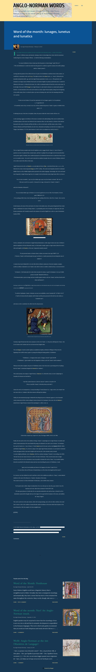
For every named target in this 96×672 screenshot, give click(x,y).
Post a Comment (22, 602)
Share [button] (74, 52)
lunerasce (39, 373)
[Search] (76, 5)
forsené (34, 368)
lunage (31, 76)
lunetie (38, 446)
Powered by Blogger (48, 668)
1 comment (20, 662)
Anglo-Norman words (38, 5)
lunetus (59, 400)
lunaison (32, 454)
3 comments (21, 632)
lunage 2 (29, 87)
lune (46, 76)
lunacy (23, 448)
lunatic (29, 166)
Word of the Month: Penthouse (30, 583)
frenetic (26, 248)
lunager (19, 349)
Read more (55, 602)
